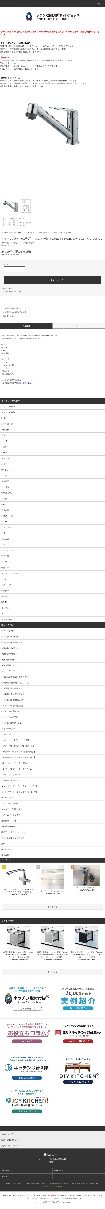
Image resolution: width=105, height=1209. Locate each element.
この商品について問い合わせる (13, 312)
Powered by (52, 1203)
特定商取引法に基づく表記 (12, 291)
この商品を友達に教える (10, 308)
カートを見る (58, 1170)
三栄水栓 (11, 219)
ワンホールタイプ (25, 223)
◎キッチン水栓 (13, 221)
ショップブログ (47, 1186)
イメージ (78, 326)
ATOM (60, 1186)
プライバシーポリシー (77, 1183)
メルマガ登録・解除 (92, 1183)
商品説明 (26, 326)
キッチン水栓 (20, 219)
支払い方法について (18, 1183)
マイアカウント (6, 1170)
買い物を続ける (7, 316)
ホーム (5, 219)
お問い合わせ (5, 1176)
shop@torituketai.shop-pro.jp (70, 1198)
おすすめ (23, 225)
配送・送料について (33, 1183)
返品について (8, 288)
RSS (56, 1186)
